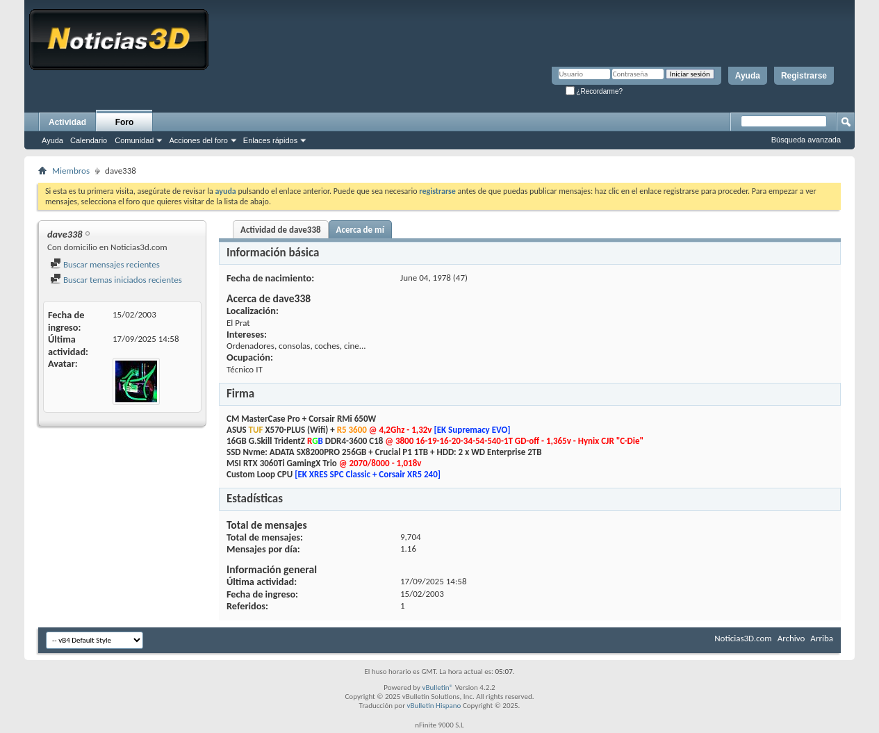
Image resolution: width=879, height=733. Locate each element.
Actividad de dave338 (280, 229)
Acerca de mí (360, 229)
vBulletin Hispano (434, 705)
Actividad (67, 122)
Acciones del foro (198, 140)
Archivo (791, 638)
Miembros (71, 170)
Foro (124, 122)
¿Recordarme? (594, 91)
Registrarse (804, 76)
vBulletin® (437, 687)
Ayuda (747, 76)
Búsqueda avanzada (806, 139)
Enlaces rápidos (270, 140)
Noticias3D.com (742, 638)
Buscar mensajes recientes (105, 264)
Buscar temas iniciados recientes (116, 279)
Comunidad (134, 140)
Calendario (88, 140)
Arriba (821, 638)
